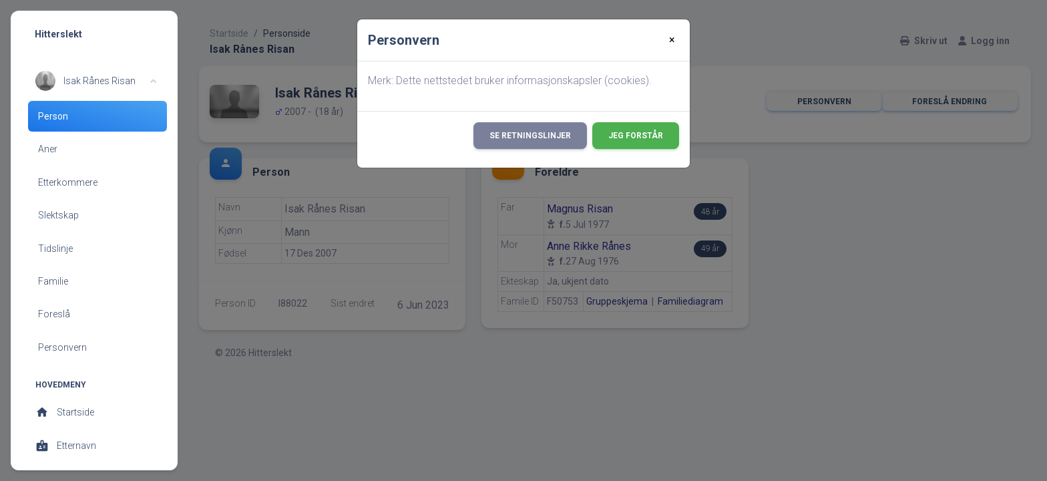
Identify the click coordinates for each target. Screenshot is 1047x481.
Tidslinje (55, 248)
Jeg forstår (635, 135)
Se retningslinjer (530, 135)
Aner (47, 149)
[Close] (672, 40)
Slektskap (58, 215)
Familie (53, 281)
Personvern (62, 347)
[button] (96, 81)
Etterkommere (67, 182)
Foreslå (54, 314)
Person (53, 116)
